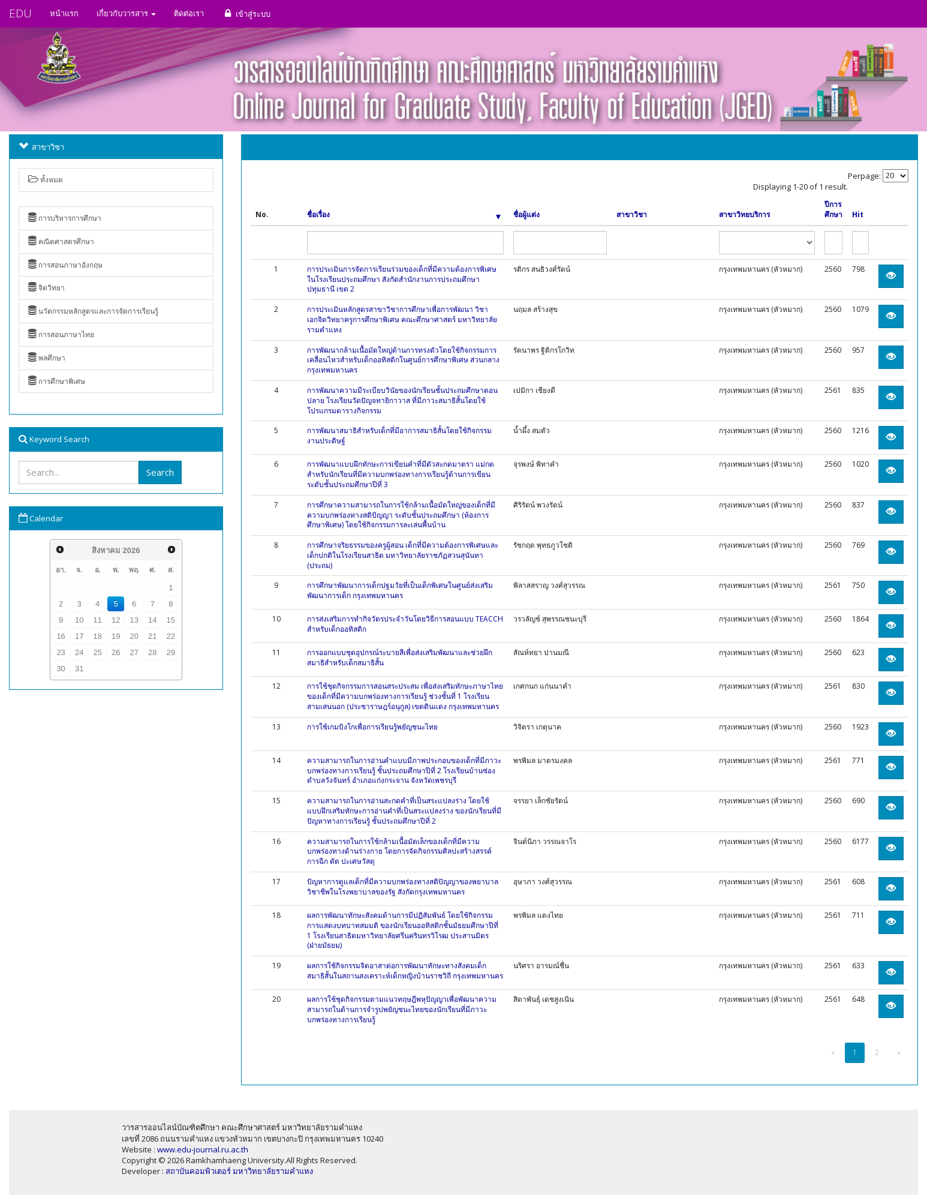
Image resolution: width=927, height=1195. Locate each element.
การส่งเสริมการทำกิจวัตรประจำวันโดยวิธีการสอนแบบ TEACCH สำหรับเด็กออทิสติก (405, 624)
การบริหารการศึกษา (64, 218)
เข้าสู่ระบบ (246, 13)
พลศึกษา (46, 358)
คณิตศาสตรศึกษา (61, 241)
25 (97, 652)
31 (79, 668)
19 (116, 636)
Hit (857, 215)
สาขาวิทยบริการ (744, 215)
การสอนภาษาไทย (61, 334)
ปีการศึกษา (833, 210)
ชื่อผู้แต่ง (526, 215)
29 (171, 652)
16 (60, 636)
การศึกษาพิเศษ (56, 381)
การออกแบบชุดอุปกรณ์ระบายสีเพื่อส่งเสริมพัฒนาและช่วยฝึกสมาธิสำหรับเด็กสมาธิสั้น (399, 657)
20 (134, 636)
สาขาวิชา (631, 215)
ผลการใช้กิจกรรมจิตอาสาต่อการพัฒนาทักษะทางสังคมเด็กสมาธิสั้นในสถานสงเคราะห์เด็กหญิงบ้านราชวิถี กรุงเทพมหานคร (405, 970)
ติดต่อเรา (189, 13)
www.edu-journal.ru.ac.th (202, 1149)
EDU (20, 13)
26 (116, 652)
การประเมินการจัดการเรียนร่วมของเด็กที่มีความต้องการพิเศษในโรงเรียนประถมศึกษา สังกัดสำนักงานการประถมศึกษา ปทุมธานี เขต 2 (401, 279)
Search (160, 472)
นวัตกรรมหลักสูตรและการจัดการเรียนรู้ (93, 311)
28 (152, 652)
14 (152, 619)
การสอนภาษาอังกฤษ (65, 265)
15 (171, 619)
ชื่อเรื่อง (403, 215)
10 (79, 619)
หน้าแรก (64, 13)
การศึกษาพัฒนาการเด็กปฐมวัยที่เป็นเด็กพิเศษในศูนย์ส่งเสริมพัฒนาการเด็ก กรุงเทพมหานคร (400, 590)
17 (79, 636)
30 (60, 668)
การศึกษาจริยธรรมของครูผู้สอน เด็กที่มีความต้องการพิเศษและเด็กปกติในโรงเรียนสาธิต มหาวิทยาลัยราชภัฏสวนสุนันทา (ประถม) (402, 555)
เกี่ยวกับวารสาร (126, 13)
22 (171, 636)
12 (116, 619)
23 (60, 652)
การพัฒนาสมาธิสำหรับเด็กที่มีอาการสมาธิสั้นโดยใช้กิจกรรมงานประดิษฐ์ (399, 435)
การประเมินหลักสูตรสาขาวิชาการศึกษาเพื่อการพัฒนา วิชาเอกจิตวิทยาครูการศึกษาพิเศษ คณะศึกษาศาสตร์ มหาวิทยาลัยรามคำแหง (402, 319)
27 (134, 652)
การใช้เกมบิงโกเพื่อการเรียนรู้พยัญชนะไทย (372, 727)
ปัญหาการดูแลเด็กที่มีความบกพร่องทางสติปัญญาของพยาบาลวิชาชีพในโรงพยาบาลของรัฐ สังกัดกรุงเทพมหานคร (402, 886)
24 (79, 652)
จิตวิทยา (46, 288)
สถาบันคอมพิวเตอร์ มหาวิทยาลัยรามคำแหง (239, 1171)
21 (152, 636)
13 (134, 619)
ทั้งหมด (45, 180)
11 (97, 619)
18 (97, 636)
